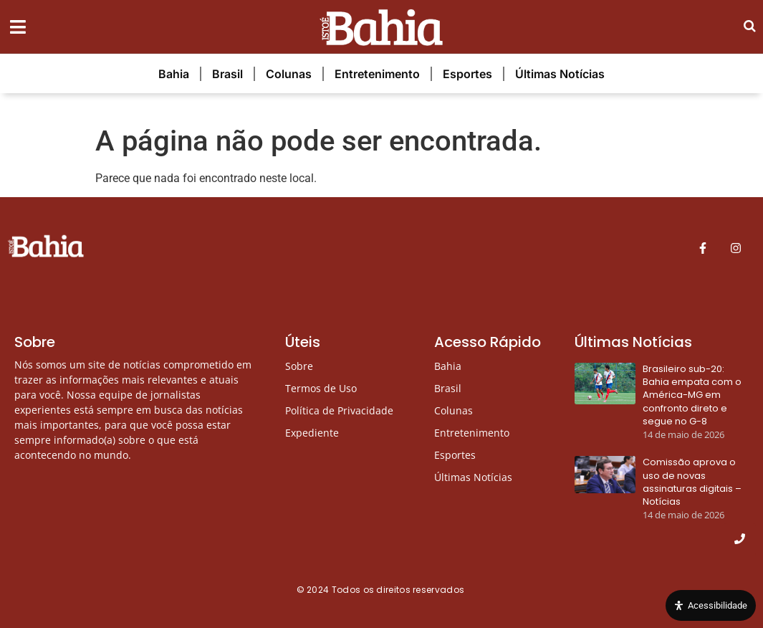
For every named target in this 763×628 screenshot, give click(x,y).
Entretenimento (377, 74)
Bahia (173, 74)
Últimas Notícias (560, 74)
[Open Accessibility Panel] (711, 606)
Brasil (227, 74)
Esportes (467, 74)
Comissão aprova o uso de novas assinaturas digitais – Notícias (692, 482)
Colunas (289, 74)
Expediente (312, 432)
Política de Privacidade (339, 410)
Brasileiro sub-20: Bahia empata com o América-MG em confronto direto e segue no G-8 (692, 395)
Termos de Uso (321, 388)
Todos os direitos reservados (399, 590)
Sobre (299, 366)
